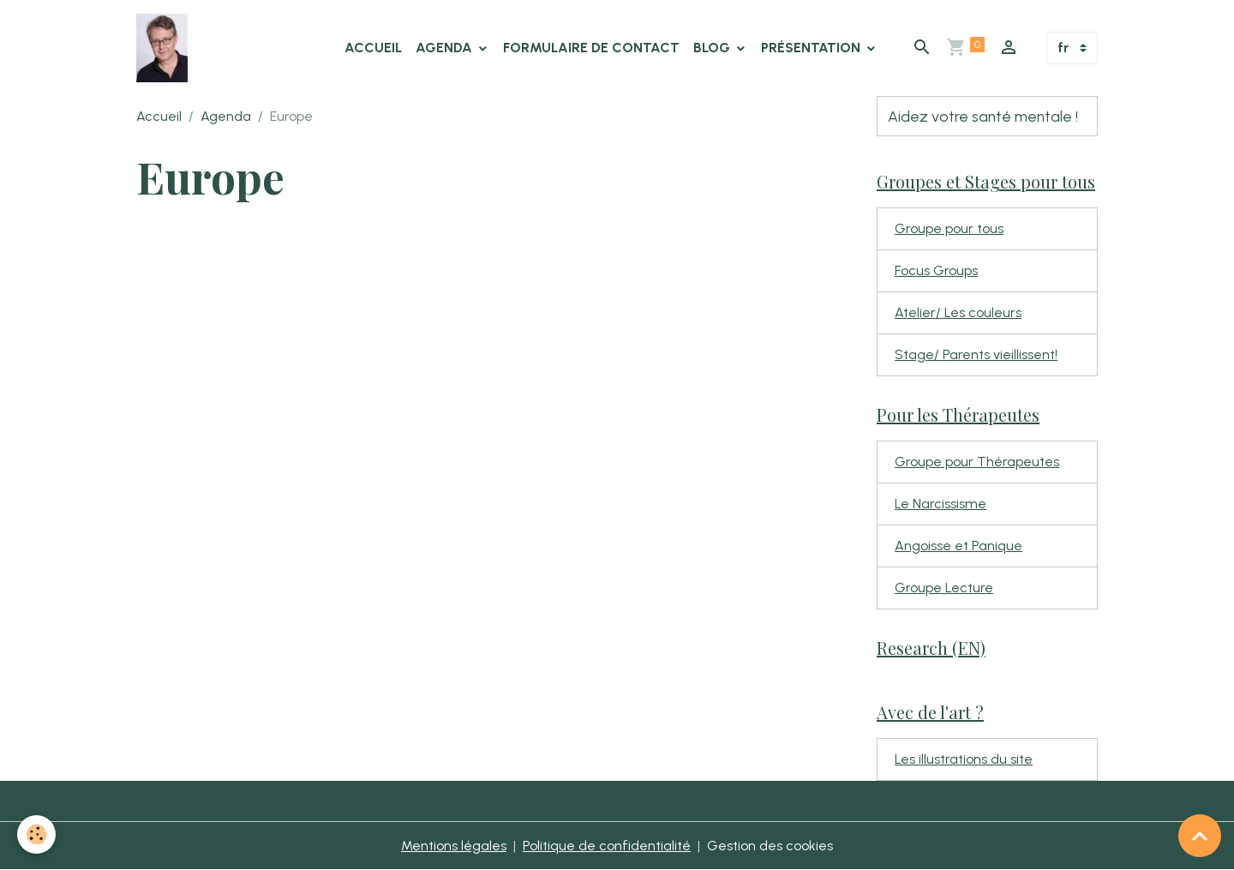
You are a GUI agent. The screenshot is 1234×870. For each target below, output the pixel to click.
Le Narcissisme (940, 503)
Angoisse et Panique (958, 545)
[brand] (165, 48)
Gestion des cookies (770, 845)
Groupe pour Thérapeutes (977, 461)
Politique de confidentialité (607, 845)
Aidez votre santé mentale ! (983, 116)
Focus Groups (936, 270)
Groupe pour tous (949, 228)
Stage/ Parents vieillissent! (976, 354)
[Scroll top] (1199, 835)
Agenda (446, 47)
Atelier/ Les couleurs (958, 312)
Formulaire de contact (591, 47)
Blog (713, 47)
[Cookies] (36, 834)
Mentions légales (453, 845)
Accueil (373, 47)
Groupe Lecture (944, 587)
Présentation (812, 47)
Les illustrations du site (964, 759)
